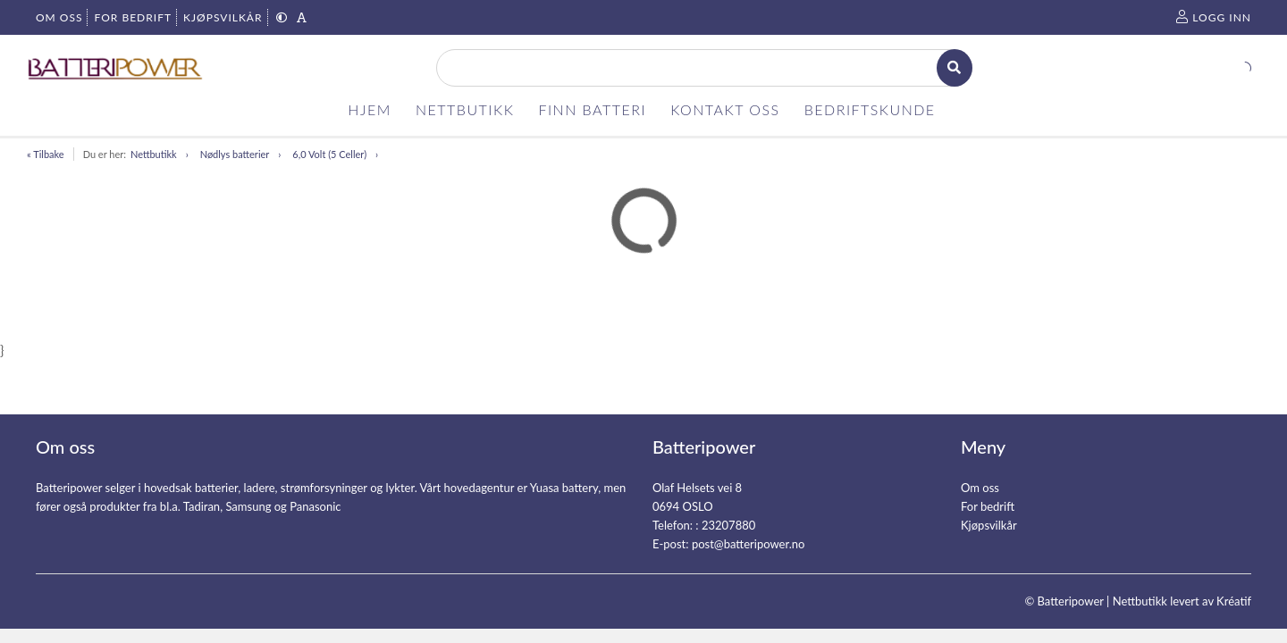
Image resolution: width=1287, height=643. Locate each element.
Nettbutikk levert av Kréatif (1182, 601)
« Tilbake (45, 154)
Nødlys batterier (235, 154)
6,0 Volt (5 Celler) (329, 154)
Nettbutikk (153, 154)
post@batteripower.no (748, 544)
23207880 (728, 525)
